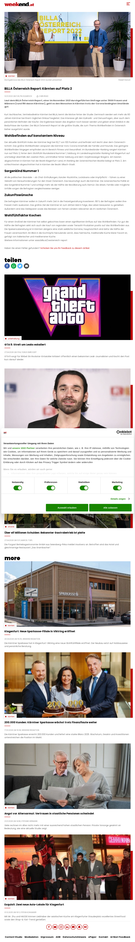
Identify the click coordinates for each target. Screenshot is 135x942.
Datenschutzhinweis (74, 937)
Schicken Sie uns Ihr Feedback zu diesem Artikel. (65, 248)
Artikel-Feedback (120, 937)
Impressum (47, 937)
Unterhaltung (13, 339)
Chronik (11, 527)
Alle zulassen (110, 507)
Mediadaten (31, 937)
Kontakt (103, 937)
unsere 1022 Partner (23, 448)
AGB (58, 937)
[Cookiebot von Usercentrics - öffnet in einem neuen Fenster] (119, 432)
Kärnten (11, 76)
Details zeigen (118, 499)
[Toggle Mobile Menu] (128, 4)
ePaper (92, 937)
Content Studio (13, 937)
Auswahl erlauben (67, 507)
